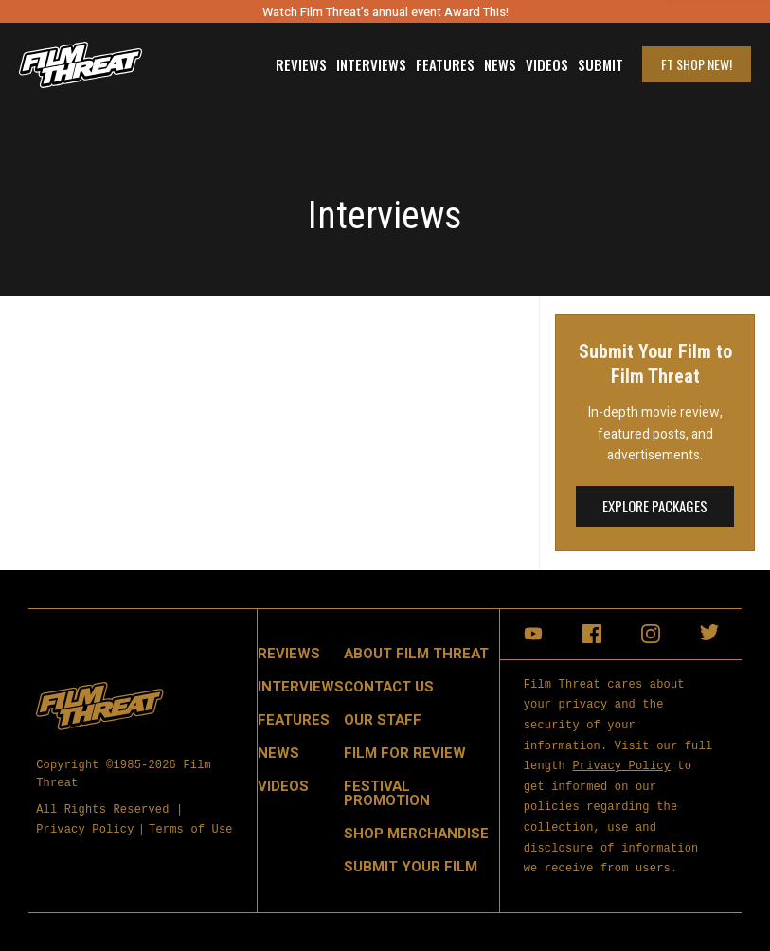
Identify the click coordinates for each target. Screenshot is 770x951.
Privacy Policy (85, 829)
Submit (600, 65)
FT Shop (696, 64)
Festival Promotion (387, 793)
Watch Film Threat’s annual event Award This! (385, 12)
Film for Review (405, 753)
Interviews (371, 65)
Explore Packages (654, 505)
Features (445, 65)
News (500, 65)
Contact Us (389, 686)
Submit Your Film (410, 866)
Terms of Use (191, 829)
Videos (547, 65)
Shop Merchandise (416, 833)
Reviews (301, 65)
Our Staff (382, 719)
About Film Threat (416, 653)
